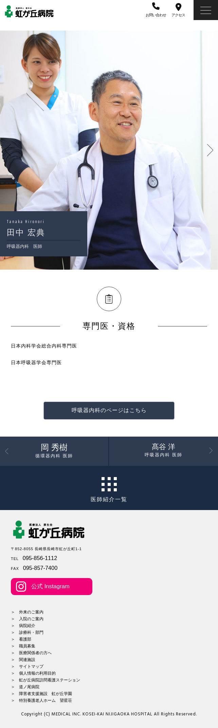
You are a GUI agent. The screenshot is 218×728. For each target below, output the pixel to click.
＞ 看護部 (21, 639)
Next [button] (197, 150)
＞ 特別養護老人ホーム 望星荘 (41, 700)
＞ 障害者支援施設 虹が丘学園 (41, 694)
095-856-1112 (40, 558)
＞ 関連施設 (23, 660)
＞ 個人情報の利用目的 (33, 673)
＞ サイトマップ (27, 666)
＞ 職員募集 (23, 646)
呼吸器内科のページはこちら (109, 410)
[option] (109, 150)
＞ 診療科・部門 (27, 632)
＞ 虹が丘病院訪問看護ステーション (45, 680)
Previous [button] (21, 150)
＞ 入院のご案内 (27, 619)
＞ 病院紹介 (23, 626)
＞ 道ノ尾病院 (25, 687)
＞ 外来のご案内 (27, 612)
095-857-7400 (40, 568)
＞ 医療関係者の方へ (31, 653)
